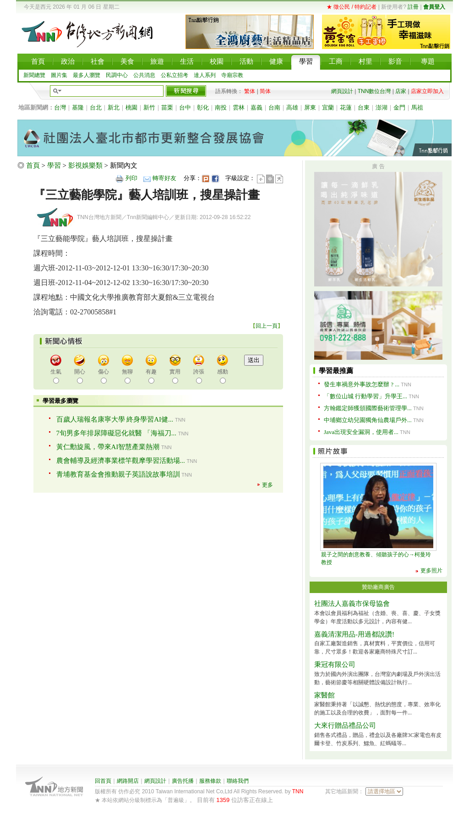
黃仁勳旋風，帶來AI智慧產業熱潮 (108, 446)
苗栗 (167, 107)
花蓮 (346, 107)
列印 (131, 178)
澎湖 (381, 107)
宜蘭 (328, 107)
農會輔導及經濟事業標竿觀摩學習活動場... (120, 460)
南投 (221, 107)
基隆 (78, 107)
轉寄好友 (164, 178)
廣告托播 (183, 781)
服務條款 (210, 781)
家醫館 (324, 695)
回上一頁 (267, 326)
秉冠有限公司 (334, 664)
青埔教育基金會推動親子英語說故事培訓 (118, 474)
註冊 (413, 7)
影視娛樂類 (85, 165)
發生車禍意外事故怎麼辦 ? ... (361, 384)
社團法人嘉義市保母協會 (352, 603)
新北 (114, 107)
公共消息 (144, 75)
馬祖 (417, 107)
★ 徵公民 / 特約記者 (351, 7)
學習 (54, 165)
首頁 (33, 165)
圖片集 (59, 75)
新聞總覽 (34, 75)
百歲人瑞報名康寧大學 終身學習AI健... (115, 419)
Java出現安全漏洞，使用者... (361, 431)
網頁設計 (342, 91)
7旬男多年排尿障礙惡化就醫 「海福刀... (116, 433)
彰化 (203, 107)
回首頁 (103, 781)
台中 (185, 107)
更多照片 (431, 570)
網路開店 (128, 781)
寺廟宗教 (232, 75)
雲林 (239, 107)
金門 (399, 107)
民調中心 (117, 75)
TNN (298, 791)
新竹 (149, 107)
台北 (96, 107)
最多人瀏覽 (86, 75)
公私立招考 (174, 75)
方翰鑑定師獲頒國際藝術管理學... (368, 408)
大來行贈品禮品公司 (345, 725)
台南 (274, 107)
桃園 (131, 107)
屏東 (310, 107)
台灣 (60, 107)
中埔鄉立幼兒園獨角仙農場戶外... (368, 420)
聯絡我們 (238, 781)
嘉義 (256, 107)
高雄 (292, 107)
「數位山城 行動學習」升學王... (365, 396)
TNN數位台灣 (374, 91)
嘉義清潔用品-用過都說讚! (354, 634)
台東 (364, 107)
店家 (400, 91)
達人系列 (205, 75)
